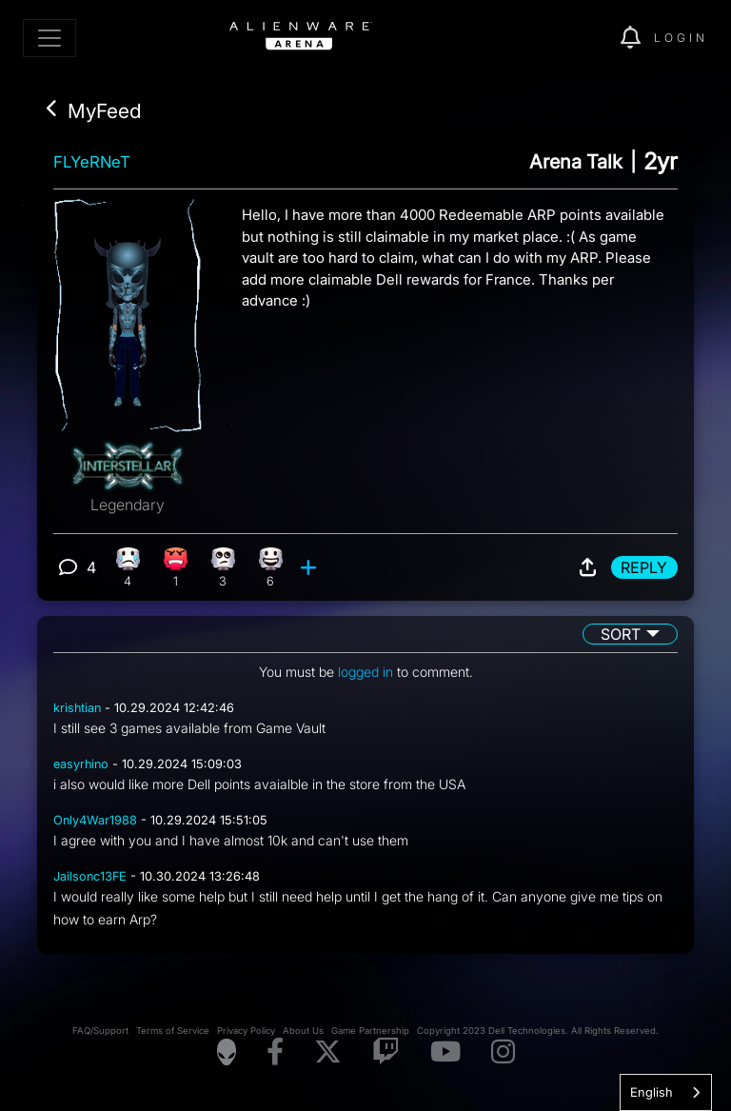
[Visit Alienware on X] (328, 1052)
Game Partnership (370, 1030)
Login (681, 37)
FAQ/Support (100, 1030)
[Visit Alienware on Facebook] (275, 1052)
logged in (365, 672)
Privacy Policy (246, 1030)
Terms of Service (172, 1030)
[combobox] (666, 1092)
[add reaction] (310, 567)
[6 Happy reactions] (270, 567)
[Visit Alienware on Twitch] (386, 1052)
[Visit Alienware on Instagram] (503, 1052)
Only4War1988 (95, 820)
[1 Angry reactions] (175, 567)
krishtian (77, 708)
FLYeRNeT (91, 161)
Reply (644, 567)
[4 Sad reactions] (128, 567)
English (651, 1092)
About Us (303, 1030)
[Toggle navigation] (49, 38)
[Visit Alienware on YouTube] (445, 1052)
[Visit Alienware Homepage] (226, 1052)
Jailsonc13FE (90, 876)
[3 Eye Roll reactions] (223, 567)
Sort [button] (621, 634)
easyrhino (81, 764)
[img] (573, 38)
